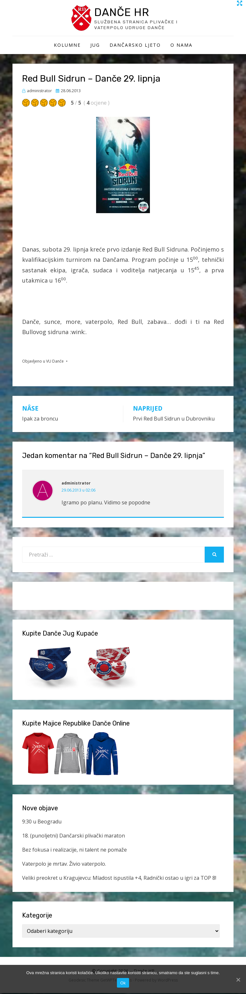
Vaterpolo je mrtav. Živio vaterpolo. (64, 864)
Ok (123, 983)
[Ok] (238, 979)
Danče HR (123, 12)
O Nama (181, 46)
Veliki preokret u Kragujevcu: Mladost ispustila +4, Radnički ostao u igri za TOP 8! (119, 878)
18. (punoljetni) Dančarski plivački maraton (73, 836)
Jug (95, 46)
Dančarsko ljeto (135, 46)
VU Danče (55, 362)
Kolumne (67, 46)
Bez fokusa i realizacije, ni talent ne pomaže (74, 850)
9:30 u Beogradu (42, 822)
